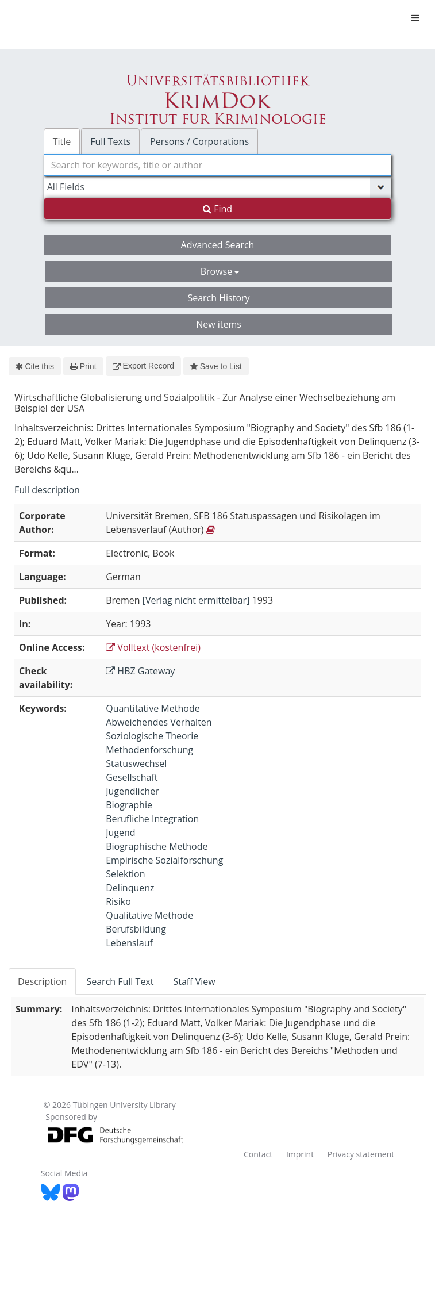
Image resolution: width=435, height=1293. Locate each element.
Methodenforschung (149, 749)
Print (83, 366)
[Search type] (218, 187)
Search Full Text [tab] (119, 981)
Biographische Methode (156, 846)
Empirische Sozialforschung (164, 860)
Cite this (35, 366)
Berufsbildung (136, 929)
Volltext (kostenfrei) (153, 647)
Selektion (125, 874)
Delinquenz (130, 887)
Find (217, 208)
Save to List (216, 366)
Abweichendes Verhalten (158, 722)
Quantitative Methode (152, 708)
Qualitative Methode (149, 915)
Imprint (300, 1154)
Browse (220, 271)
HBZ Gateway (140, 671)
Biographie (129, 805)
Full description (47, 490)
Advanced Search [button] (218, 245)
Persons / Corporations (199, 141)
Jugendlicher (132, 791)
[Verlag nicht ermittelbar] (196, 600)
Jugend (120, 832)
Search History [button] (218, 297)
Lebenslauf (129, 943)
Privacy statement (361, 1154)
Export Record (143, 365)
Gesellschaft (131, 777)
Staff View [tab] (194, 981)
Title (62, 141)
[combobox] (218, 165)
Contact (258, 1154)
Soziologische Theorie (152, 736)
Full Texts (110, 141)
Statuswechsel (136, 763)
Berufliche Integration (152, 818)
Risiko (118, 901)
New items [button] (218, 324)
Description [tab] (42, 981)
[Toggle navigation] (415, 17)
